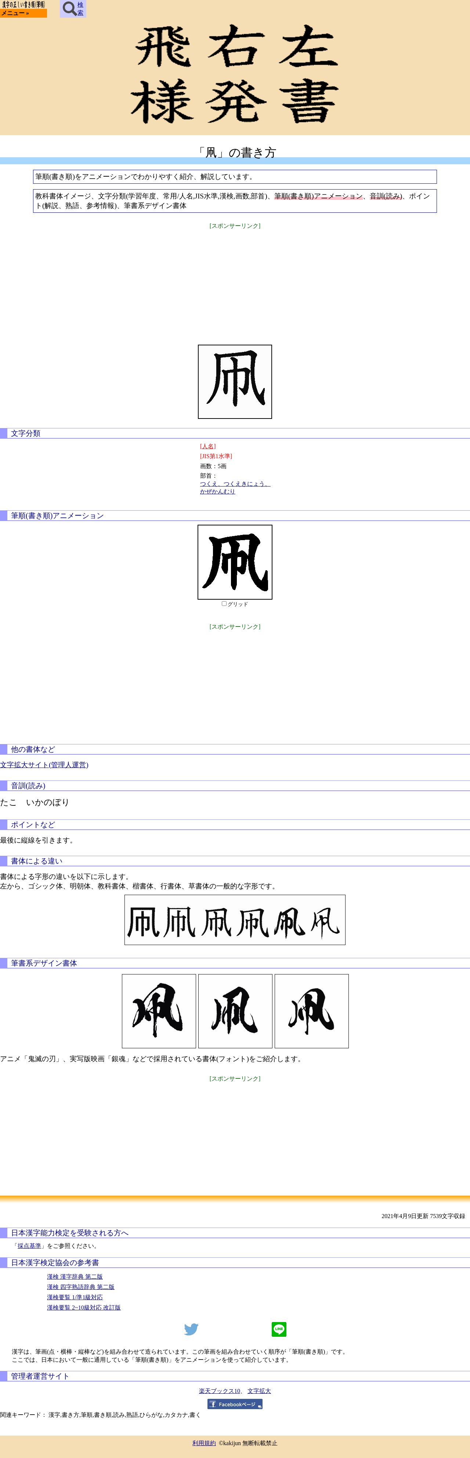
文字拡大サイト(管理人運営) (44, 765)
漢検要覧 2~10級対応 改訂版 (84, 1307)
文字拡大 (259, 1391)
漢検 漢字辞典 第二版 (75, 1277)
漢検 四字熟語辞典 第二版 (81, 1287)
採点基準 (29, 1246)
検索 (73, 8)
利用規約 (204, 1443)
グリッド (238, 604)
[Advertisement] (235, 282)
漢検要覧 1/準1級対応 (75, 1297)
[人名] (208, 446)
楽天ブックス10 (219, 1391)
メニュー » (15, 13)
